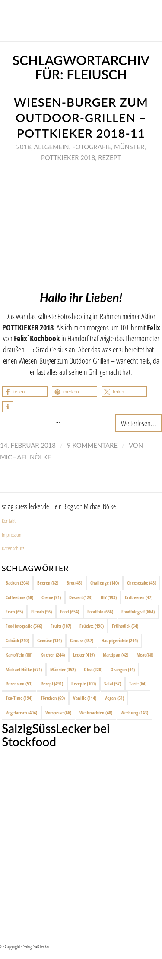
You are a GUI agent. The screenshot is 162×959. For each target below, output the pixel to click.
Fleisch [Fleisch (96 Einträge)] (41, 611)
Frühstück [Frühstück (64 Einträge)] (125, 626)
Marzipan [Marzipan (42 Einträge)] (115, 654)
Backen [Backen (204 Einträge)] (17, 582)
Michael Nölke (25, 457)
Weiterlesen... (138, 423)
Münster (129, 147)
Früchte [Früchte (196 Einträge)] (91, 626)
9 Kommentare (92, 445)
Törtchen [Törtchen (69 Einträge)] (53, 698)
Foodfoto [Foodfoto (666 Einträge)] (100, 611)
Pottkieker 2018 (68, 157)
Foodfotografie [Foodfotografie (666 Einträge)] (24, 626)
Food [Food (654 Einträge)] (69, 611)
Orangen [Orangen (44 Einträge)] (123, 669)
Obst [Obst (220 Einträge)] (93, 669)
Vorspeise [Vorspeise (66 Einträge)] (58, 712)
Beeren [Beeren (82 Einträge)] (47, 582)
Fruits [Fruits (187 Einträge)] (61, 626)
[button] (25, 391)
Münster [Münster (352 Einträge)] (63, 669)
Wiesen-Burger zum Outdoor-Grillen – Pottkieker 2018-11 (81, 117)
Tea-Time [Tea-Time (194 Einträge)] (19, 698)
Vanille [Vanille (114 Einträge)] (84, 698)
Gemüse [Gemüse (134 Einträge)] (49, 640)
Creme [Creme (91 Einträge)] (51, 597)
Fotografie (91, 147)
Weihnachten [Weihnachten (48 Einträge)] (95, 712)
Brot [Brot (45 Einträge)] (74, 582)
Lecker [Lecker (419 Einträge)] (84, 654)
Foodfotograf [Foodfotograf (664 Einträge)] (138, 611)
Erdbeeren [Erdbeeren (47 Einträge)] (138, 597)
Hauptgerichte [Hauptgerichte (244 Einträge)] (120, 640)
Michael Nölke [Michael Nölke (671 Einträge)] (24, 669)
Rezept (109, 157)
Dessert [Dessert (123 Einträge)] (80, 597)
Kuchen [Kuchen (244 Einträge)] (53, 654)
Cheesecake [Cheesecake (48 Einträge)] (141, 582)
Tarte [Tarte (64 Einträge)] (137, 683)
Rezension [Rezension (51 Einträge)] (19, 683)
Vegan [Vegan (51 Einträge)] (114, 698)
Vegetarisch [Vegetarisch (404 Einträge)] (21, 712)
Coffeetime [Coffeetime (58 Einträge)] (19, 597)
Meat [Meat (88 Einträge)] (145, 654)
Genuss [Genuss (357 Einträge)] (81, 640)
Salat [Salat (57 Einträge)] (112, 683)
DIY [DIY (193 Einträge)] (109, 597)
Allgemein (51, 147)
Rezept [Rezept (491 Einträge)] (52, 683)
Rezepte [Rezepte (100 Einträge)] (83, 683)
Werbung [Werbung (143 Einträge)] (134, 712)
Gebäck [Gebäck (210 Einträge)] (17, 640)
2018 (23, 147)
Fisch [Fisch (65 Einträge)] (14, 611)
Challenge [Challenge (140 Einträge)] (104, 582)
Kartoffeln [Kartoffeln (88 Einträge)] (19, 654)
